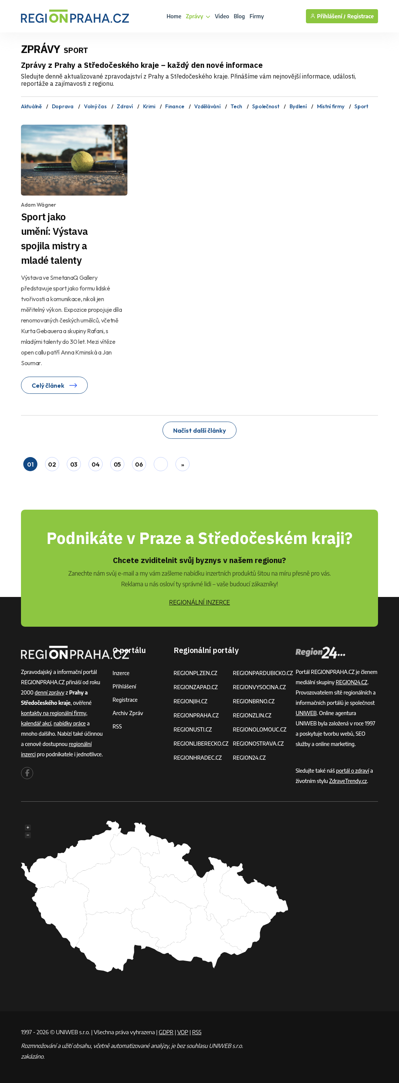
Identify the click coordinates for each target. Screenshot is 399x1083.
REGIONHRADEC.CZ (198, 757)
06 (139, 464)
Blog (239, 16)
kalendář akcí (36, 723)
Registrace (360, 16)
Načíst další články (199, 430)
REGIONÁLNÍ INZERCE (199, 602)
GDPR (166, 1031)
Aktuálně (31, 106)
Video (222, 16)
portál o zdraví (352, 770)
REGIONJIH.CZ (191, 701)
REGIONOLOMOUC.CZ (259, 729)
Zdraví (124, 106)
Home (174, 16)
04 (95, 464)
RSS (117, 726)
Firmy (256, 16)
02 (52, 464)
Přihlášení (124, 686)
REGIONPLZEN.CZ (195, 673)
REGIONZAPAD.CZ (196, 687)
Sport (361, 106)
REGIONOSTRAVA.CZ (258, 743)
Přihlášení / (328, 16)
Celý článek (54, 385)
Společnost (265, 106)
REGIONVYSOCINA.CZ (259, 687)
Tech (236, 106)
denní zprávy (49, 692)
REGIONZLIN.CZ (252, 715)
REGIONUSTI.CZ (193, 729)
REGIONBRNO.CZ (254, 701)
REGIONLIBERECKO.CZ (201, 743)
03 (73, 464)
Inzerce (121, 673)
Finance (174, 106)
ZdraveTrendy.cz (348, 781)
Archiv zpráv (128, 713)
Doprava (63, 106)
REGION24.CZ (249, 757)
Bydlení (298, 106)
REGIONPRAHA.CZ (196, 715)
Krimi (149, 106)
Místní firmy (330, 106)
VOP (182, 1031)
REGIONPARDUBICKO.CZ (263, 673)
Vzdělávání (207, 106)
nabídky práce (69, 723)
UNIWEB (306, 713)
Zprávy (198, 16)
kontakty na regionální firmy (53, 713)
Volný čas (95, 106)
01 (30, 464)
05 (117, 464)
